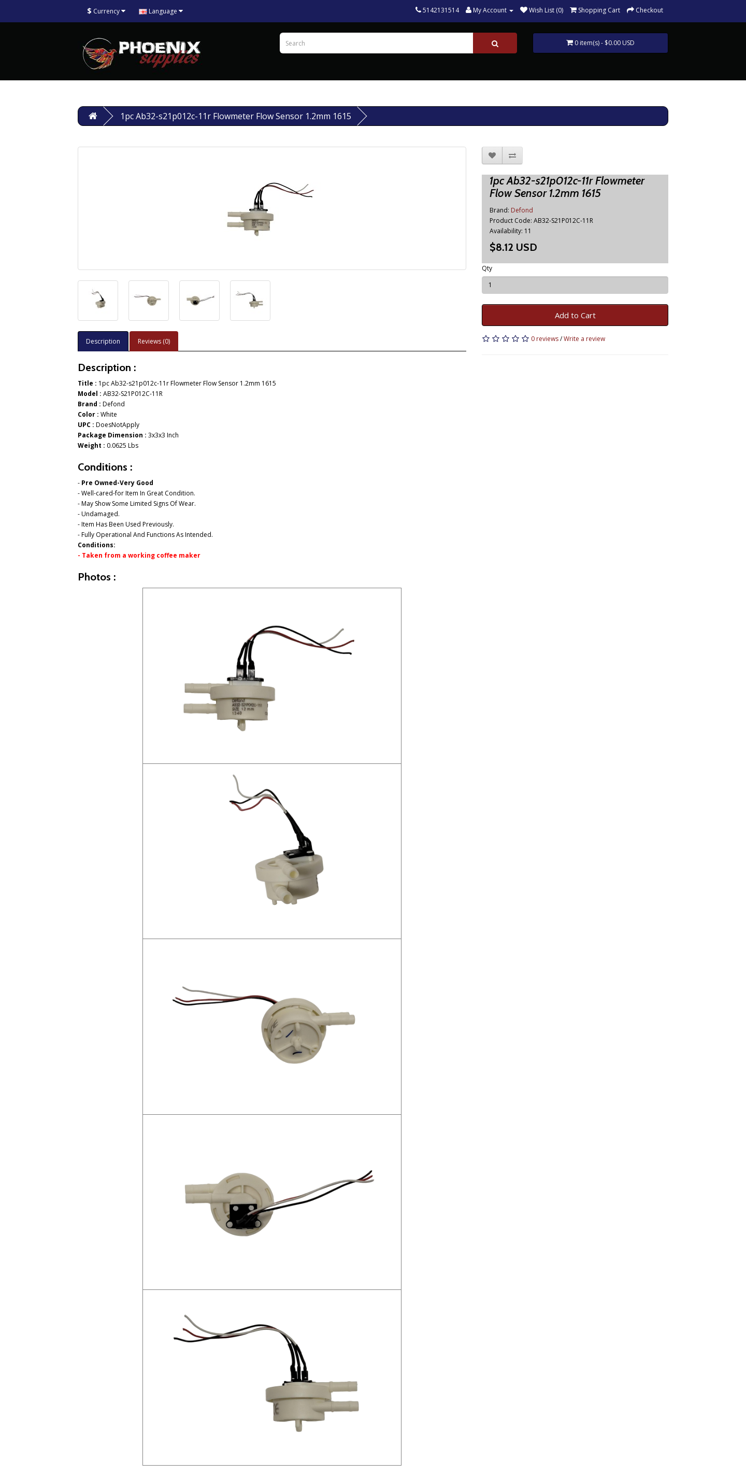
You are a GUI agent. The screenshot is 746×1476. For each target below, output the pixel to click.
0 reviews (544, 338)
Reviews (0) (154, 341)
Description (103, 341)
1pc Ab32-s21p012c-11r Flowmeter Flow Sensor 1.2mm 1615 (235, 116)
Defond (522, 210)
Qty (487, 268)
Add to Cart (575, 315)
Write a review (584, 338)
